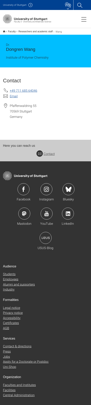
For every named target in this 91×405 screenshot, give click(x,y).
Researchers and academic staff (33, 30)
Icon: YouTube (47, 211)
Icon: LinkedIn (68, 211)
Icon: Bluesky (68, 187)
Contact (45, 151)
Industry (9, 287)
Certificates (11, 320)
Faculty (10, 30)
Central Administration (19, 392)
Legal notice (11, 305)
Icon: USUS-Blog (46, 235)
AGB (6, 325)
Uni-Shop (9, 364)
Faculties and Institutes (19, 382)
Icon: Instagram (46, 187)
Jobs (6, 354)
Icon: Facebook (23, 187)
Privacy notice (13, 310)
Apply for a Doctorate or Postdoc (26, 359)
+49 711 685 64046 (23, 88)
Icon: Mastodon (24, 211)
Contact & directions (17, 343)
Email (14, 93)
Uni (14, 4)
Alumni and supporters (19, 282)
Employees (10, 276)
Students (9, 271)
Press (7, 349)
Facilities (9, 387)
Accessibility (12, 315)
